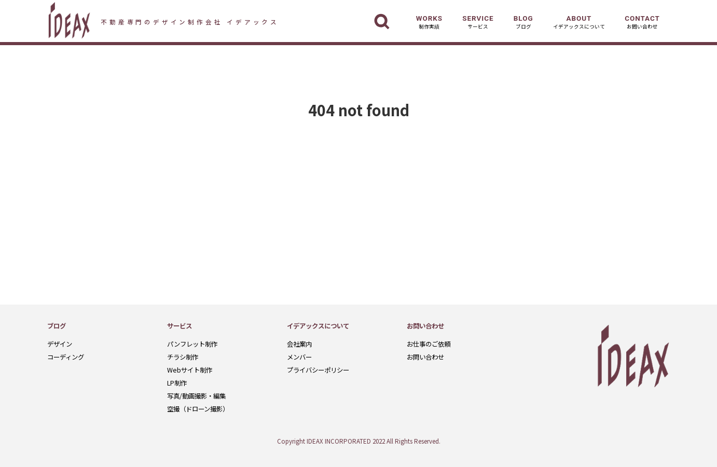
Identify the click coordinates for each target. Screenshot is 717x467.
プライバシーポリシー (318, 370)
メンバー (299, 357)
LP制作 (177, 383)
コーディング (65, 357)
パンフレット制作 (192, 344)
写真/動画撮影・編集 (196, 396)
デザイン (59, 344)
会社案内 (299, 344)
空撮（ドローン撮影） (198, 409)
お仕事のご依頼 (428, 344)
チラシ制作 (182, 357)
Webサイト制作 (189, 370)
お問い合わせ (425, 357)
